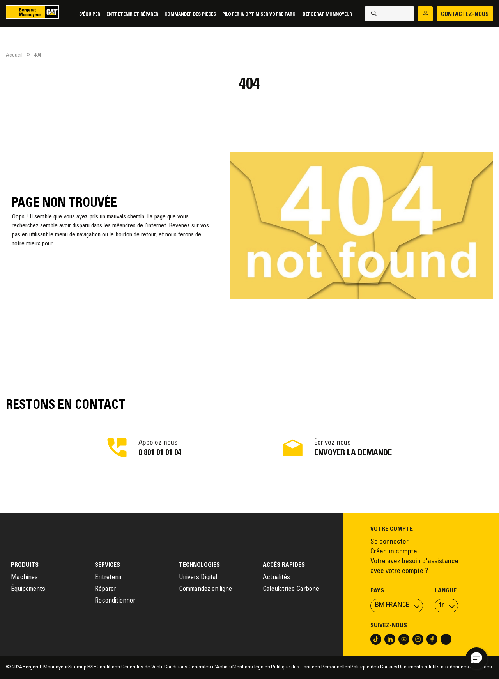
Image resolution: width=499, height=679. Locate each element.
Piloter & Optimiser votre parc (258, 14)
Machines (24, 577)
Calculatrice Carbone (291, 589)
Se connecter (389, 542)
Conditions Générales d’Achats (198, 667)
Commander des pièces (188, 14)
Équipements (28, 589)
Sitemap (77, 667)
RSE (91, 667)
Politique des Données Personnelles (310, 667)
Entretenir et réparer (131, 14)
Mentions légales (251, 667)
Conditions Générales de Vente (130, 667)
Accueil (14, 55)
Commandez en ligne (205, 589)
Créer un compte (393, 551)
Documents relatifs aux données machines (445, 667)
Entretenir (108, 577)
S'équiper (88, 14)
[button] (476, 658)
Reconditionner (115, 601)
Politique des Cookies (374, 667)
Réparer (105, 589)
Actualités (276, 577)
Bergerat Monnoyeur (325, 14)
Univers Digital (199, 577)
